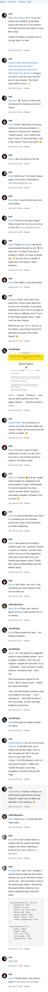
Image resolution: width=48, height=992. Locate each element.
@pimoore (32, 70)
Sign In (3, 2)
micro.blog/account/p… (31, 227)
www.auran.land (27, 982)
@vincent (12, 477)
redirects (12, 746)
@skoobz (12, 66)
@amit (27, 326)
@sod (11, 124)
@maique (33, 63)
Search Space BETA (21, 18)
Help (29, 2)
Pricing (22, 2)
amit (10, 836)
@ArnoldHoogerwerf (17, 70)
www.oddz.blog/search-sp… (21, 183)
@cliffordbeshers (16, 743)
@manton (28, 66)
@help (11, 406)
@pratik (25, 63)
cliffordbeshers (15, 604)
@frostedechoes (15, 73)
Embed (27, 50)
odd (10, 121)
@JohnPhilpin (14, 63)
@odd (20, 66)
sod (10, 14)
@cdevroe (28, 73)
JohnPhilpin (14, 349)
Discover (12, 2)
